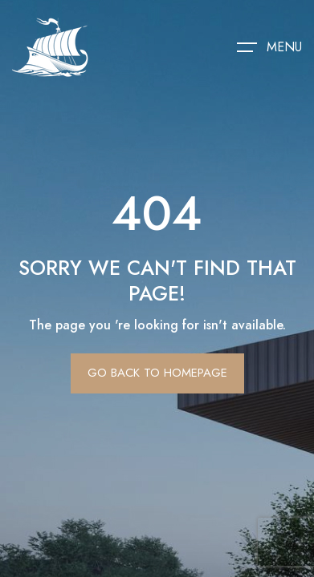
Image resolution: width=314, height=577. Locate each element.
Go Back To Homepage (157, 372)
